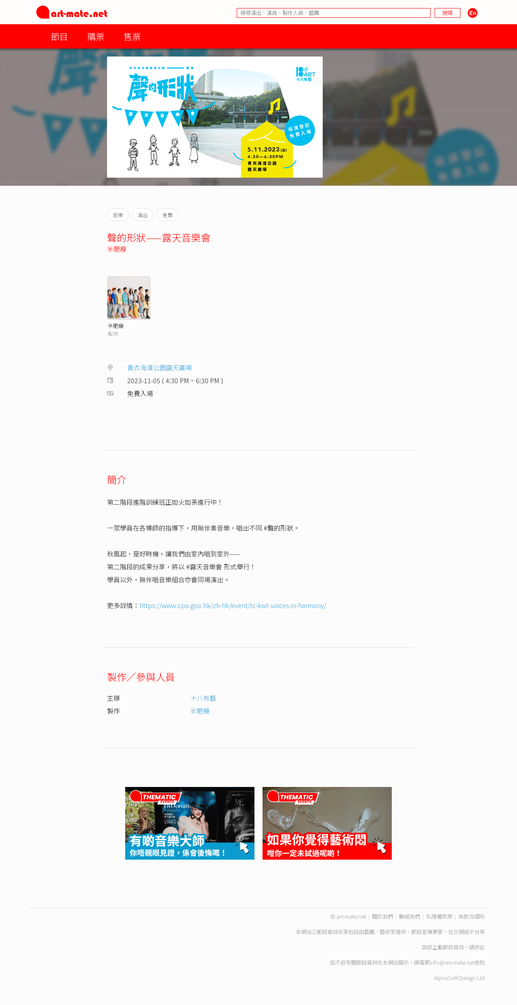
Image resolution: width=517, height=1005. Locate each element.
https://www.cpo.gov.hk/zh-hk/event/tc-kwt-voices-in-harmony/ (232, 605)
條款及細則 (471, 916)
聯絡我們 (409, 916)
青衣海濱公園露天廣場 (159, 367)
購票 (95, 36)
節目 (59, 36)
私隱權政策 (439, 916)
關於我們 (382, 916)
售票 (132, 36)
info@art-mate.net (452, 962)
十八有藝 (203, 698)
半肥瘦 (116, 249)
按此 (479, 947)
